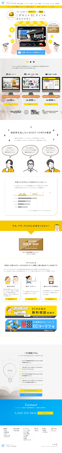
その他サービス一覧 (27, 439)
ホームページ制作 (26, 430)
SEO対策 (25, 436)
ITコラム (5, 433)
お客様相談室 (6, 432)
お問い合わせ (54, 428)
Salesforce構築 (26, 433)
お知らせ (5, 430)
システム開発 (25, 435)
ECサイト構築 (26, 432)
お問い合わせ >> (45, 413)
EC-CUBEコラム (7, 436)
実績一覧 (36, 430)
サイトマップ (53, 430)
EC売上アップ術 (7, 435)
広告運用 (25, 438)
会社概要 (44, 430)
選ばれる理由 (16, 430)
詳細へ (10, 104)
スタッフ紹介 (45, 432)
